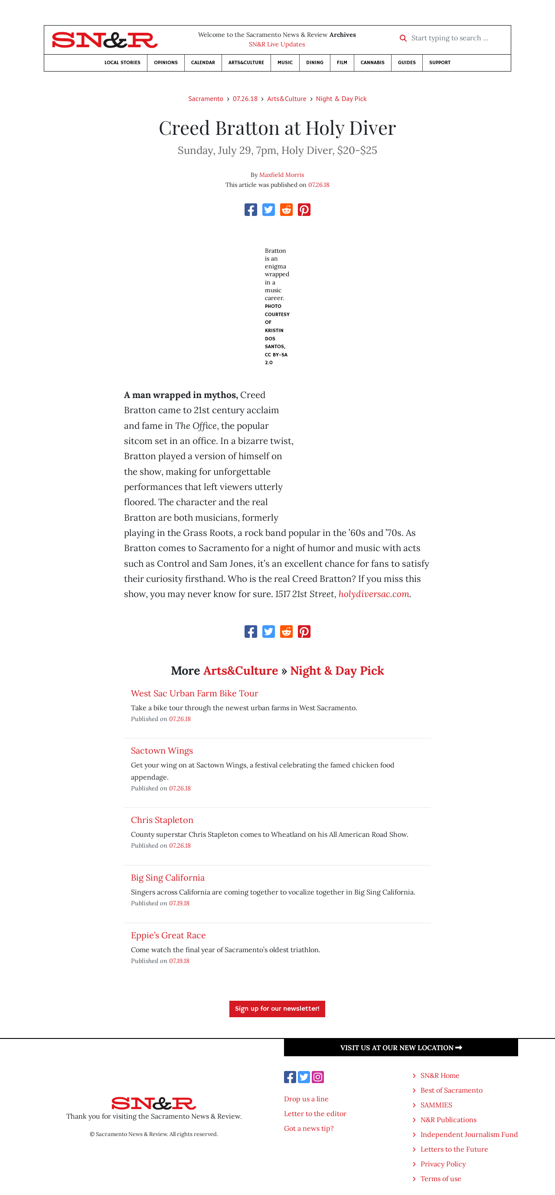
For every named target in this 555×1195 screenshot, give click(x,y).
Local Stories (122, 62)
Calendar (203, 62)
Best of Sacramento (452, 1090)
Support (440, 62)
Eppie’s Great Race (168, 935)
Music (285, 62)
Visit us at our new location (401, 1047)
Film (342, 62)
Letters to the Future (454, 1149)
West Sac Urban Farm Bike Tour (194, 693)
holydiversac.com (374, 594)
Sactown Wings (162, 750)
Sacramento (205, 98)
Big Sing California (168, 877)
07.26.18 (245, 98)
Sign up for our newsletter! (277, 1009)
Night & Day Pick (341, 98)
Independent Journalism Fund (469, 1134)
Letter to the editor (315, 1113)
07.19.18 (179, 903)
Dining (314, 62)
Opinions (166, 62)
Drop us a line (306, 1098)
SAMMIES (436, 1104)
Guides (407, 62)
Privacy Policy (443, 1163)
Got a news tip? (309, 1128)
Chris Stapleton (162, 819)
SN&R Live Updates (277, 44)
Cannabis (373, 62)
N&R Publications (449, 1119)
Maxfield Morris (281, 175)
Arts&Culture (246, 62)
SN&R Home (440, 1075)
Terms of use (441, 1178)
